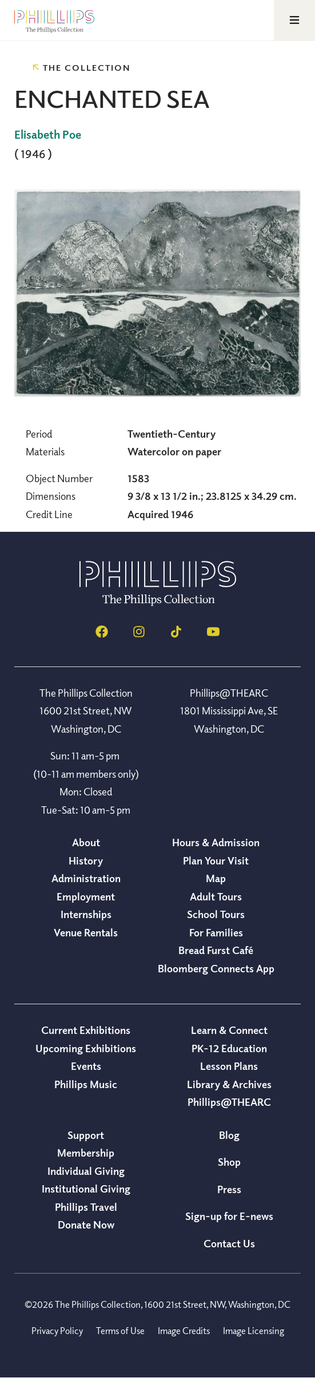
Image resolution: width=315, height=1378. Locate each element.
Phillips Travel (86, 1207)
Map (216, 878)
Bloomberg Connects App (216, 968)
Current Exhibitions (85, 1030)
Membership (85, 1152)
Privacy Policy (57, 1330)
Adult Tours (216, 896)
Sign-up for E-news (229, 1216)
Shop (229, 1161)
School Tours (216, 914)
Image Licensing (253, 1330)
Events (86, 1066)
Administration (86, 878)
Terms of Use (120, 1330)
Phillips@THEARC (229, 1102)
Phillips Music (85, 1084)
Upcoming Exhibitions (85, 1048)
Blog (229, 1135)
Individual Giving (86, 1171)
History (86, 860)
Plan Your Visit (216, 860)
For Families (216, 932)
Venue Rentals (86, 932)
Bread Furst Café (215, 950)
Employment (86, 896)
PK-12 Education (229, 1048)
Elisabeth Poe (47, 134)
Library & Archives (229, 1084)
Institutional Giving (86, 1188)
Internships (86, 914)
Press (229, 1189)
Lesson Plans (229, 1066)
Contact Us (229, 1243)
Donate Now (86, 1224)
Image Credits (184, 1330)
